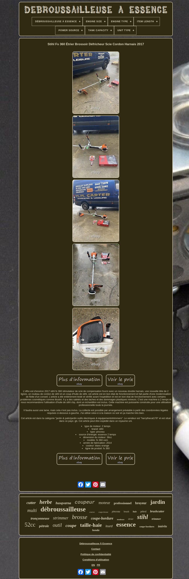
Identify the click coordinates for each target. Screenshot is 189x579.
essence (126, 524)
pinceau (116, 511)
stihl (142, 517)
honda (95, 530)
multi (32, 510)
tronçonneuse (40, 518)
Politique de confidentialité (95, 554)
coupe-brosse (103, 512)
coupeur (85, 502)
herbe (45, 502)
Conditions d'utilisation (96, 559)
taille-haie (91, 525)
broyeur (141, 503)
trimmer (156, 518)
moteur (104, 502)
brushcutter (157, 511)
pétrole (44, 526)
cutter (31, 502)
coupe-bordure (102, 518)
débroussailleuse (63, 509)
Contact (95, 549)
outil (57, 525)
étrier (130, 519)
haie (135, 511)
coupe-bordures (146, 526)
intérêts (162, 526)
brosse (79, 517)
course (92, 512)
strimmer (60, 518)
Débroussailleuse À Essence (95, 543)
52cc (30, 524)
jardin (157, 502)
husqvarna (63, 503)
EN (93, 565)
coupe (71, 525)
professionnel (123, 503)
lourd (109, 526)
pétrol (143, 511)
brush (126, 511)
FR (98, 565)
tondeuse (120, 519)
